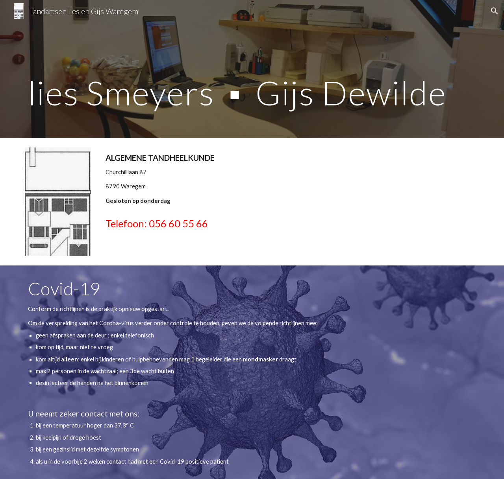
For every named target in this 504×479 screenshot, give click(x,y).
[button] (494, 11)
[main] (252, 69)
